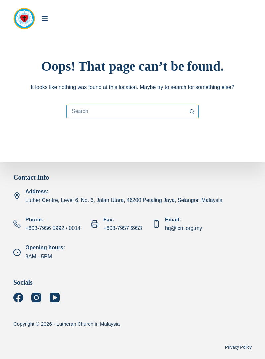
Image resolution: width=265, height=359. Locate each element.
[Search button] (192, 111)
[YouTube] (55, 297)
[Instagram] (36, 297)
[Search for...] (126, 111)
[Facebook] (18, 297)
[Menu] (45, 18)
